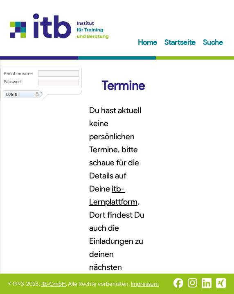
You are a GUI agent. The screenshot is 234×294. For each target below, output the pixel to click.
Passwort (13, 82)
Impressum (145, 284)
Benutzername (18, 73)
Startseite (180, 42)
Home (148, 42)
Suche (213, 42)
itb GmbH (53, 284)
